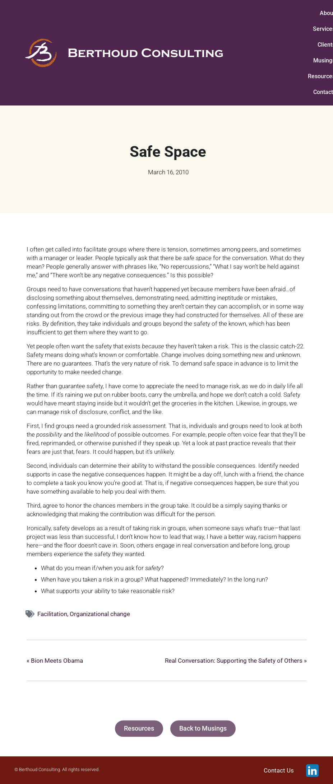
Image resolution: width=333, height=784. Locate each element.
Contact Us (279, 770)
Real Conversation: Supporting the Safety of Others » (236, 660)
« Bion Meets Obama (55, 660)
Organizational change (100, 614)
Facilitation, (53, 614)
